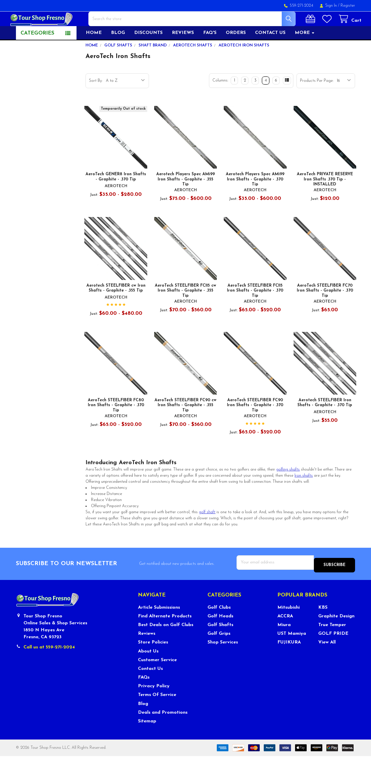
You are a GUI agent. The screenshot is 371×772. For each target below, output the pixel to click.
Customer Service (157, 675)
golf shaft (207, 531)
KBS (323, 623)
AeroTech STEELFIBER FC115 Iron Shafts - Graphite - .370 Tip (255, 309)
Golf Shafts (220, 641)
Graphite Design (336, 632)
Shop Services (223, 658)
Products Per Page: (316, 99)
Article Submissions (159, 623)
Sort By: (95, 99)
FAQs (144, 693)
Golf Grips (219, 649)
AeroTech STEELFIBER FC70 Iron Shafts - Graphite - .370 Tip (325, 309)
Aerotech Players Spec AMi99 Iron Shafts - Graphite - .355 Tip (185, 198)
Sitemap (147, 737)
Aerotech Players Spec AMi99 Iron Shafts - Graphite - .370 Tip (255, 198)
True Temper (332, 641)
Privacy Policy (154, 702)
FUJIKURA (289, 658)
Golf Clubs (219, 623)
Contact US (270, 51)
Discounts (148, 51)
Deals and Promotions (163, 728)
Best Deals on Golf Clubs (165, 641)
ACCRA (285, 632)
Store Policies (153, 658)
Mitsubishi (288, 623)
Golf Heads (220, 632)
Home (94, 51)
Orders (236, 51)
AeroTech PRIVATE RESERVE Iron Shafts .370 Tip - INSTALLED (325, 198)
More (305, 51)
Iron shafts (303, 494)
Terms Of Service (157, 710)
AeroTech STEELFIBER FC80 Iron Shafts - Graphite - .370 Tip (116, 424)
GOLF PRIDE (333, 649)
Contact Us (150, 684)
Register (348, 5)
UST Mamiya (291, 649)
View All (327, 658)
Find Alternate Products (165, 632)
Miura (284, 641)
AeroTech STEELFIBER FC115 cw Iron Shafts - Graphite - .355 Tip (185, 309)
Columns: (220, 99)
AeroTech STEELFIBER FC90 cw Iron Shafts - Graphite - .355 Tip (185, 424)
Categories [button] (37, 52)
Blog (118, 51)
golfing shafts (288, 488)
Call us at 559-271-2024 (49, 663)
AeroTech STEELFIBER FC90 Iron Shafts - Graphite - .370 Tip (255, 424)
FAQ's (210, 51)
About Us (148, 667)
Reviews (183, 51)
